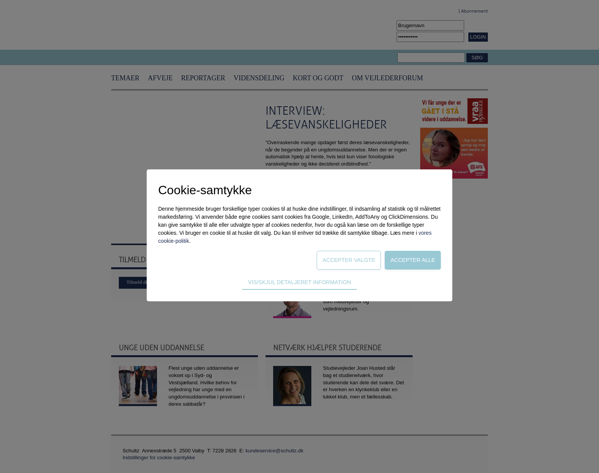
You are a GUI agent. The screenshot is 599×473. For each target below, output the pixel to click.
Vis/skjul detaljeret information (299, 282)
